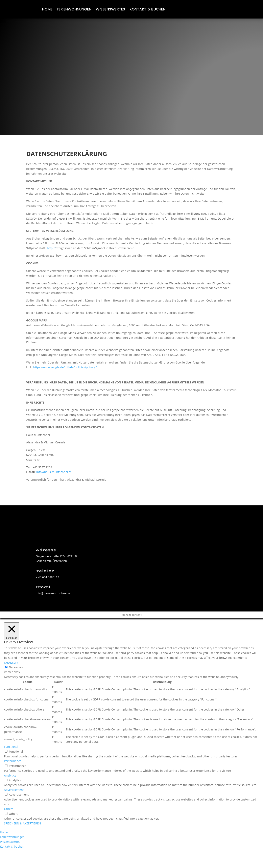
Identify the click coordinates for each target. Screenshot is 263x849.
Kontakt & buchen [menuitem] (12, 846)
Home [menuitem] (4, 832)
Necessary (16, 667)
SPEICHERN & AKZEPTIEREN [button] (22, 823)
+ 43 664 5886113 (47, 577)
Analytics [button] (10, 775)
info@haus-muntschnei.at (53, 472)
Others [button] (8, 809)
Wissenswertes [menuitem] (10, 842)
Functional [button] (11, 747)
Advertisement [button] (14, 790)
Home (47, 10)
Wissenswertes (110, 10)
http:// (51, 248)
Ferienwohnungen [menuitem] (12, 837)
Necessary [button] (11, 662)
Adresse (46, 550)
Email (43, 587)
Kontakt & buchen (147, 10)
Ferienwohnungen (74, 10)
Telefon (45, 571)
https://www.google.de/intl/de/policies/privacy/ (65, 367)
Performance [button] (12, 761)
